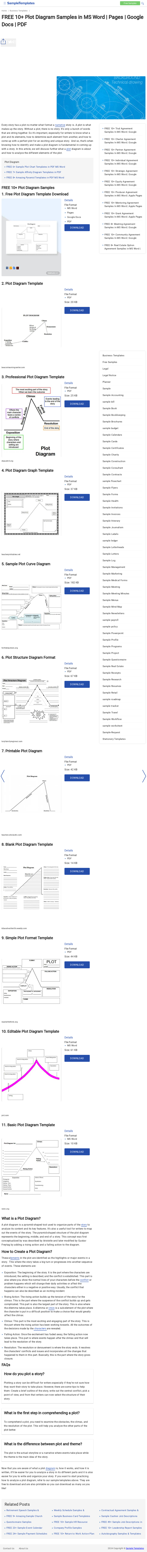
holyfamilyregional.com (12, 741)
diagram (50, 1468)
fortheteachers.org (10, 648)
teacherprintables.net (11, 554)
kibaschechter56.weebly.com (14, 928)
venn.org (5, 1209)
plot (68, 148)
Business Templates (19, 11)
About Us (23, 1548)
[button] (142, 3)
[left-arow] (3, 776)
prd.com (5, 1115)
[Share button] (4, 41)
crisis (52, 1307)
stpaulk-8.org (7, 461)
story (84, 1224)
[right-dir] (144, 776)
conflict (84, 1279)
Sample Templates (135, 1548)
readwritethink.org (10, 1022)
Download (77, 227)
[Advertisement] (73, 51)
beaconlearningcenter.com (13, 367)
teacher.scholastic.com (12, 835)
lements (14, 1257)
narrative (60, 124)
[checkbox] (5, 3)
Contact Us (8, 1548)
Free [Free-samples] (129, 3)
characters (40, 1328)
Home (4, 11)
